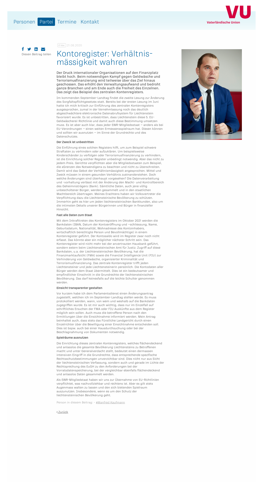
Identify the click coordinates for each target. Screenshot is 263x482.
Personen (24, 22)
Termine (66, 22)
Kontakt (90, 22)
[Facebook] (23, 49)
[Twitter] (29, 49)
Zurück (62, 412)
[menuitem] (24, 22)
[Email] (43, 49)
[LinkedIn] (36, 49)
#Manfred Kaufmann (110, 402)
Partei (46, 22)
